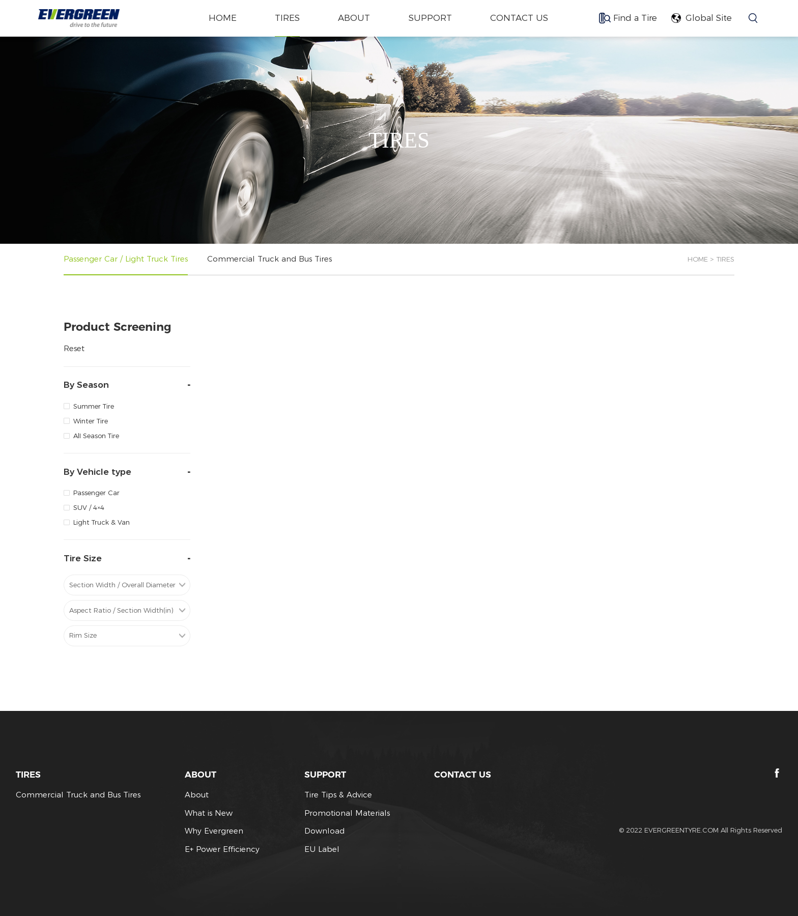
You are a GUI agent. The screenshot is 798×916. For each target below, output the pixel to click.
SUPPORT (430, 18)
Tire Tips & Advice (338, 794)
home (223, 18)
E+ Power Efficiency (222, 849)
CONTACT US (519, 18)
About (197, 794)
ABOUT (354, 18)
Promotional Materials (347, 813)
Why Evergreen (214, 831)
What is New (209, 813)
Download (324, 831)
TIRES (287, 18)
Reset (74, 348)
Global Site (709, 18)
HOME (698, 259)
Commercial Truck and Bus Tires (269, 259)
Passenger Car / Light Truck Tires (126, 259)
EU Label (321, 849)
